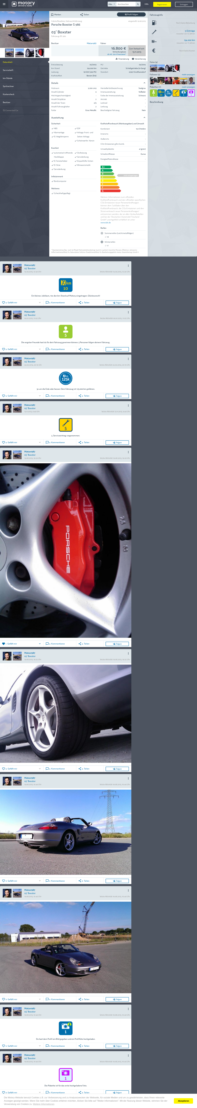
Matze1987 (91, 43)
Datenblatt (7, 62)
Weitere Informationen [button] (43, 1104)
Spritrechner (8, 86)
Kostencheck (8, 94)
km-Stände (7, 78)
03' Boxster (30, 268)
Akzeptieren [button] (183, 1101)
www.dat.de (106, 222)
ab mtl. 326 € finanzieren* (116, 54)
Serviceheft (8, 70)
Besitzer (6, 102)
